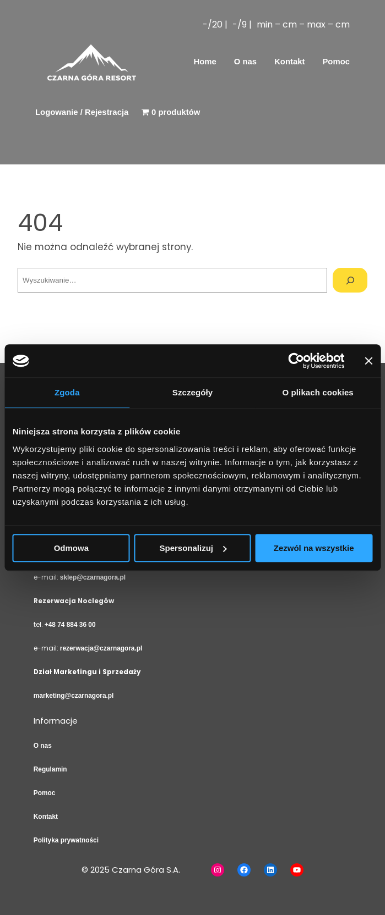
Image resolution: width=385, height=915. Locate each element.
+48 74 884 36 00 (70, 625)
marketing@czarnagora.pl (74, 695)
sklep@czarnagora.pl (93, 577)
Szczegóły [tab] (192, 392)
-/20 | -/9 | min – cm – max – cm (276, 24)
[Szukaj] (350, 280)
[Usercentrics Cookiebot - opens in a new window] (296, 360)
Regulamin (50, 769)
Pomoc (45, 793)
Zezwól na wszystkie (314, 548)
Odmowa (71, 548)
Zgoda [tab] (67, 392)
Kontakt (46, 816)
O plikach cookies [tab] (318, 392)
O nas (43, 745)
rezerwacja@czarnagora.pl (101, 648)
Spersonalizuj (192, 548)
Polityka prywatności (66, 840)
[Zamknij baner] (368, 361)
